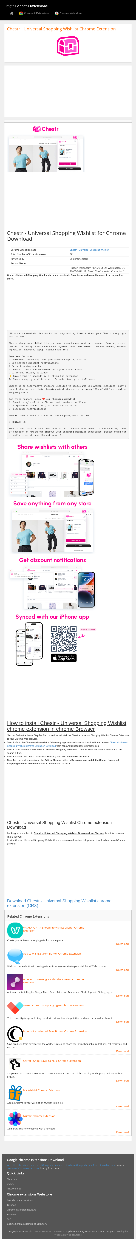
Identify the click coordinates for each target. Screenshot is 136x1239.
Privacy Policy (14, 1188)
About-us (12, 1179)
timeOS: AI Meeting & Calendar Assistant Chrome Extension (53, 981)
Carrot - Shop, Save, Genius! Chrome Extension (52, 1060)
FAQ (9, 1219)
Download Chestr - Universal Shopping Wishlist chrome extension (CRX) (59, 903)
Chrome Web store (68, 13)
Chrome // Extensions (34, 13)
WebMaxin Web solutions (67, 1234)
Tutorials (11, 1204)
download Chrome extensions (23, 1168)
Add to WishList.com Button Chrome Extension (52, 953)
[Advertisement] (68, 91)
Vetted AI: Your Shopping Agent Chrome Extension (54, 1005)
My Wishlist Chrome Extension (42, 1090)
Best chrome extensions (20, 1200)
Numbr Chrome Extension (39, 1115)
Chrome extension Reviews (21, 1209)
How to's (11, 1214)
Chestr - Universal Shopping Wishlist (89, 249)
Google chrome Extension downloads (44, 1231)
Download (122, 944)
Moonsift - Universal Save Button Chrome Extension (55, 1031)
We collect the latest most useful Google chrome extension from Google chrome (50, 1165)
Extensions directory (104, 1165)
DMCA (10, 1183)
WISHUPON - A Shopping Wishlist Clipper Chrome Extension (53, 929)
